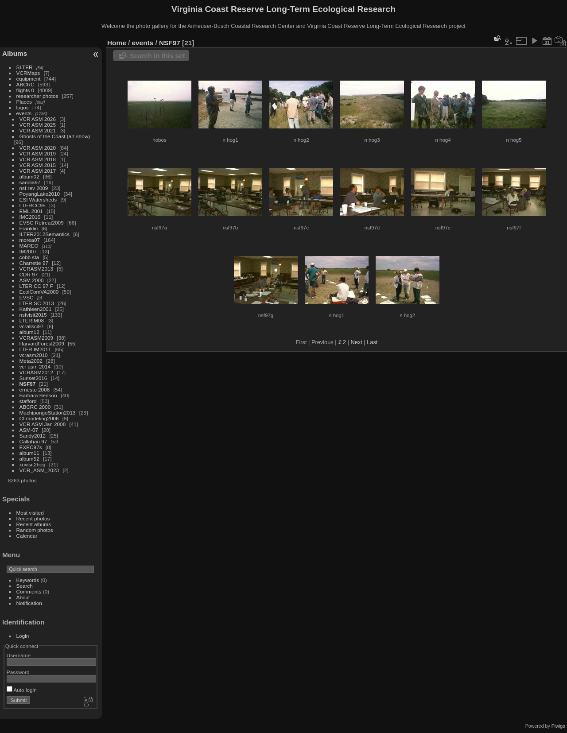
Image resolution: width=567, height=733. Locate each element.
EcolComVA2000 (39, 292)
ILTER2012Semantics (44, 234)
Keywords (27, 580)
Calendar (27, 536)
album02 (29, 176)
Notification (29, 603)
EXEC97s (30, 447)
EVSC (26, 297)
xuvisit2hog (32, 464)
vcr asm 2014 (35, 366)
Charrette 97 (33, 263)
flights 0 (25, 90)
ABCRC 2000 (35, 407)
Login (22, 636)
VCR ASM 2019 (37, 153)
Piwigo (558, 726)
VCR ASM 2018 (37, 159)
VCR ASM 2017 (37, 171)
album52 (29, 459)
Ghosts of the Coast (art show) (54, 136)
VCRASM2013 (36, 268)
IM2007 (28, 251)
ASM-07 (29, 430)
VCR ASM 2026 (37, 119)
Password (18, 672)
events (24, 113)
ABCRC (25, 84)
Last (372, 342)
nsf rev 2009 (33, 188)
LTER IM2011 (35, 349)
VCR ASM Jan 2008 (42, 424)
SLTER (24, 67)
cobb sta (29, 257)
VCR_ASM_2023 (39, 470)
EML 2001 (31, 211)
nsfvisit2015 (33, 315)
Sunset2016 (33, 378)
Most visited (30, 513)
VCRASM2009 (36, 338)
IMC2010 (30, 217)
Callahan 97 (33, 441)
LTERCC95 (32, 205)
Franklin (28, 228)
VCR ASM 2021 (37, 130)
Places (24, 102)
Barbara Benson (38, 395)
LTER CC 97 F (36, 286)
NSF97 (27, 384)
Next (356, 342)
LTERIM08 (31, 320)
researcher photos (37, 96)
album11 (29, 453)
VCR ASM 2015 (37, 165)
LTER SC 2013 (36, 303)
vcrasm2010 (33, 355)
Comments (29, 591)
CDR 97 (28, 274)
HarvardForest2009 (41, 343)
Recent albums (33, 524)
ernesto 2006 (34, 389)
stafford (28, 401)
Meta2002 (31, 361)
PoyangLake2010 (39, 194)
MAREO (29, 245)
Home (116, 43)
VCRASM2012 (36, 372)
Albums (14, 53)
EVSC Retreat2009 (41, 222)
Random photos (34, 530)
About (23, 597)
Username (19, 655)
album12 (29, 332)
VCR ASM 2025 (37, 125)
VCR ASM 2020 (37, 148)
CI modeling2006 (39, 418)
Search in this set (157, 55)
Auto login (22, 690)
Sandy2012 (32, 435)
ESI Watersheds (38, 199)
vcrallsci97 (31, 326)
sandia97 (30, 182)
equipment (28, 78)
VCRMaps (28, 73)
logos (22, 107)
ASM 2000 (31, 280)
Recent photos (33, 518)
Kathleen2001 (35, 309)
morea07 (29, 240)
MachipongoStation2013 (47, 412)
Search (24, 586)
